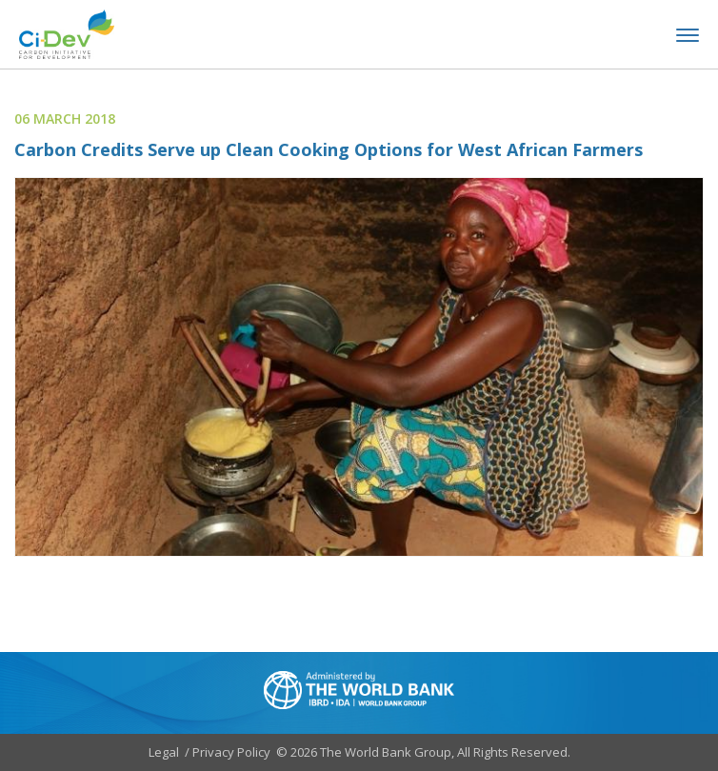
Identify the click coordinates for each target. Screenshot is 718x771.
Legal (164, 752)
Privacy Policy (231, 752)
